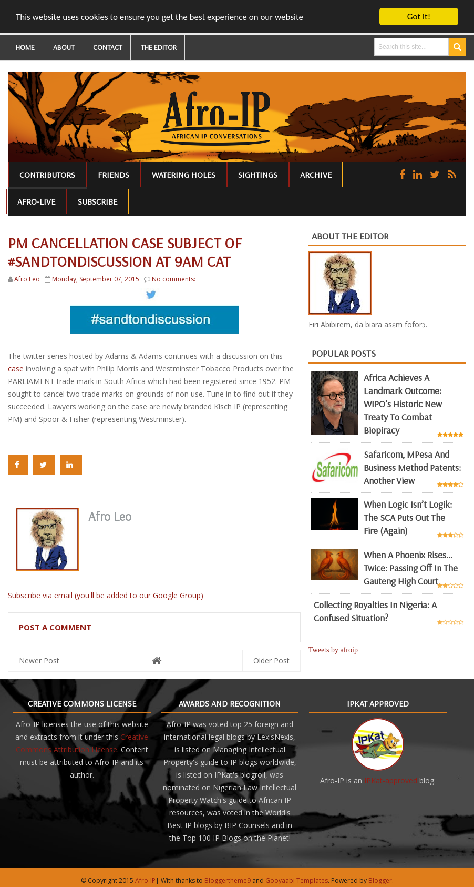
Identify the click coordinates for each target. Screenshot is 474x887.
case (16, 369)
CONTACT (107, 47)
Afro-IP (145, 880)
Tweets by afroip (333, 650)
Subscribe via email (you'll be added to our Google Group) (105, 595)
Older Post (271, 661)
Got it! (418, 16)
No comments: (173, 279)
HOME (25, 47)
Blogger (380, 880)
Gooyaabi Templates (296, 880)
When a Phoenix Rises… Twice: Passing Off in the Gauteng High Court (411, 568)
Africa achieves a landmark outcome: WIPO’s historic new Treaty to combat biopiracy (403, 403)
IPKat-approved (390, 780)
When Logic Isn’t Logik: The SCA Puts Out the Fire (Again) (408, 517)
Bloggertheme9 (227, 880)
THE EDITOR (159, 47)
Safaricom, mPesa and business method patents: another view (412, 467)
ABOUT (64, 47)
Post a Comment (55, 627)
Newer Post (39, 661)
